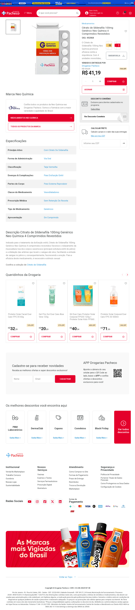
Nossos (51, 468)
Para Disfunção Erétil (53, 175)
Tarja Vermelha (50, 167)
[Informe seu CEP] (101, 143)
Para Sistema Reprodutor (55, 184)
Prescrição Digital (44, 485)
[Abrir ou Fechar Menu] (28, 13)
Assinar (104, 90)
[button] (13, 27)
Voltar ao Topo (67, 577)
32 (13, 329)
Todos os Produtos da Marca (41, 126)
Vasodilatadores (51, 192)
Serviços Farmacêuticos (47, 481)
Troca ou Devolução (77, 485)
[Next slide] (127, 275)
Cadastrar (65, 379)
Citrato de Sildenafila (37, 264)
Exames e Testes (44, 478)
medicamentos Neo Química (41, 118)
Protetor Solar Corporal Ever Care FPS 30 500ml (113, 315)
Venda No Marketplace (15, 472)
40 (74, 329)
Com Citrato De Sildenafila (56, 150)
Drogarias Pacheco (90, 66)
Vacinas (40, 474)
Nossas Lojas (11, 482)
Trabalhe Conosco (13, 475)
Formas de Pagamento (78, 475)
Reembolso (74, 482)
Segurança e (115, 468)
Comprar (116, 81)
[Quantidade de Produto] (93, 81)
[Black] (67, 3)
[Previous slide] (122, 275)
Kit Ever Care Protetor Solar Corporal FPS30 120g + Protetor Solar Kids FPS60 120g (82, 317)
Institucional (13, 467)
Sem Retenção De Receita (56, 200)
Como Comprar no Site (78, 472)
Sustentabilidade (13, 485)
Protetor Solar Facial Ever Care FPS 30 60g (20, 315)
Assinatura (42, 488)
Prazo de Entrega (76, 479)
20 (43, 329)
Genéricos (48, 209)
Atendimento (76, 467)
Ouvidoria (10, 479)
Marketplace (74, 489)
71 (105, 329)
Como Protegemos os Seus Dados (115, 483)
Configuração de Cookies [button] (111, 487)
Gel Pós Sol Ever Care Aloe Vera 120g (51, 315)
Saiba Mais (95, 109)
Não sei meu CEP (98, 136)
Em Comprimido (51, 217)
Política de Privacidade (110, 474)
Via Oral (47, 158)
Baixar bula (117, 56)
